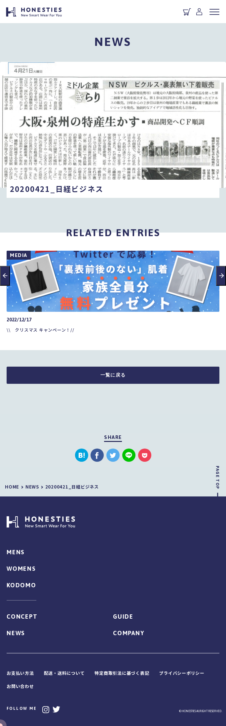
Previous (5, 276)
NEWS (16, 633)
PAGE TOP (217, 477)
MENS (16, 552)
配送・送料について (64, 673)
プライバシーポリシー (182, 673)
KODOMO (21, 585)
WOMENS (21, 568)
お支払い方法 (20, 673)
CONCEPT (22, 616)
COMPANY (128, 633)
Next (221, 276)
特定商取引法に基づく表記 (121, 673)
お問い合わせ (20, 686)
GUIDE (123, 616)
